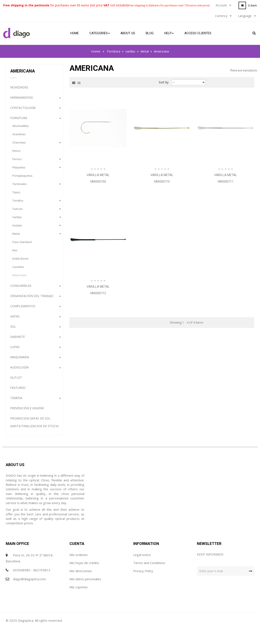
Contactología (23, 108)
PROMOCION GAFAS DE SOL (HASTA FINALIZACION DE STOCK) (34, 422)
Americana (19, 275)
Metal (16, 234)
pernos (17, 159)
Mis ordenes (78, 555)
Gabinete (17, 337)
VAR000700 (98, 181)
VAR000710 (162, 181)
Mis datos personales (85, 579)
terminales (19, 184)
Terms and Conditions (149, 563)
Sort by (163, 82)
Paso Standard (22, 242)
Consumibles (20, 286)
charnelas (19, 142)
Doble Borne (20, 258)
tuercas (17, 209)
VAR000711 (225, 181)
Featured (17, 388)
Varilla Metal (98, 175)
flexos (16, 151)
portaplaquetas (22, 176)
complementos (22, 306)
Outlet (16, 377)
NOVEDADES (19, 87)
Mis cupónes (78, 587)
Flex (14, 250)
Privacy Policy (143, 571)
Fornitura (18, 118)
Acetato (17, 225)
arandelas (19, 134)
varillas (17, 217)
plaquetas (18, 167)
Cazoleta (18, 267)
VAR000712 (98, 293)
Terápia (16, 398)
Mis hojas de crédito (84, 563)
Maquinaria (19, 357)
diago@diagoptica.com (29, 579)
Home (95, 51)
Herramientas (21, 97)
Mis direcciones (80, 571)
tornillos (17, 200)
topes (16, 192)
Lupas (15, 347)
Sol (13, 326)
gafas (15, 316)
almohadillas (20, 126)
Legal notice (142, 555)
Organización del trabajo (31, 296)
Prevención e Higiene (27, 408)
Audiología (19, 367)
